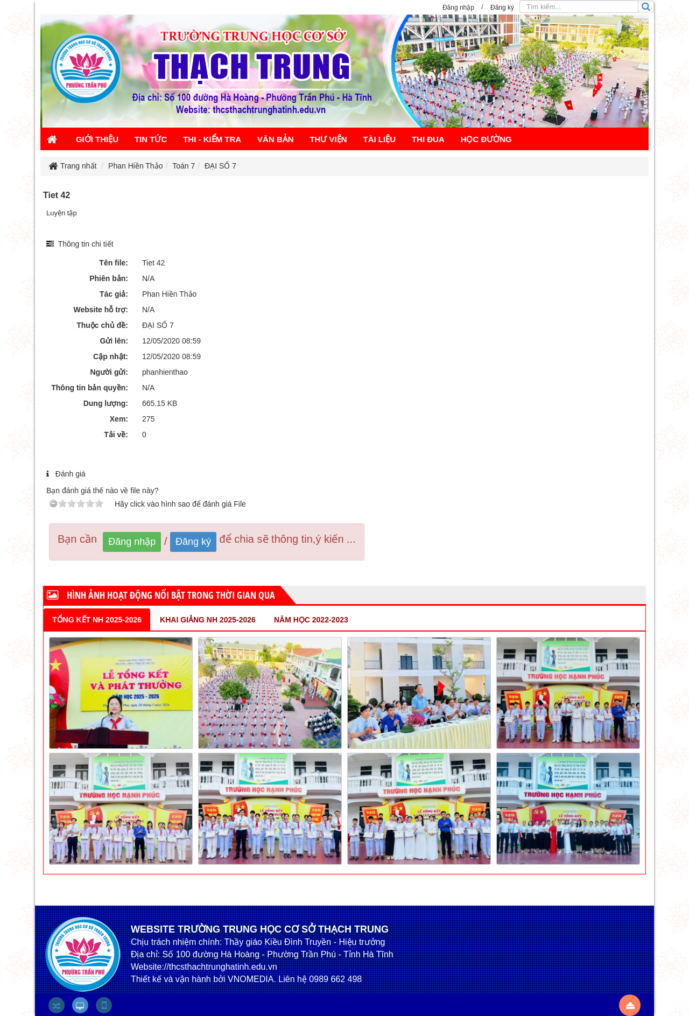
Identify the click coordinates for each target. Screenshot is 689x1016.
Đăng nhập (132, 541)
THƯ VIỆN (328, 139)
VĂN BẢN (275, 139)
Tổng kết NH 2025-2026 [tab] (97, 619)
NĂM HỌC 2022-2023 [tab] (311, 619)
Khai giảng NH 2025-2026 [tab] (208, 619)
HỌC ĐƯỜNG (486, 139)
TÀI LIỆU (379, 139)
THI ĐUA (428, 139)
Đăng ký (193, 541)
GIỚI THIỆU (97, 139)
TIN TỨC (151, 139)
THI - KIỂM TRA (212, 139)
